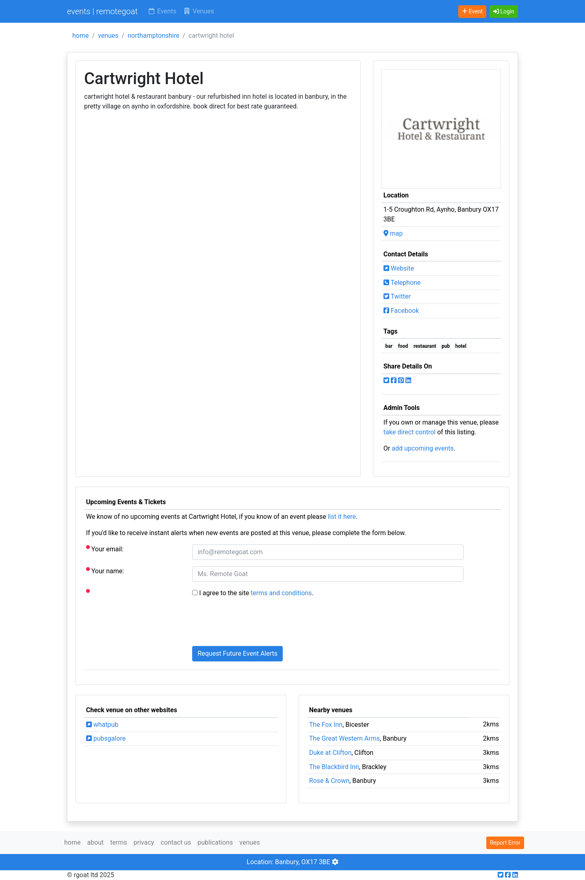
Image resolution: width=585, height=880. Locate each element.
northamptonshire (153, 35)
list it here (342, 516)
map (393, 233)
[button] (504, 11)
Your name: (105, 570)
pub (446, 346)
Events (161, 11)
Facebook (401, 310)
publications (215, 842)
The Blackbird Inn (334, 767)
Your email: (105, 548)
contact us (175, 842)
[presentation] (254, 623)
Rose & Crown (329, 781)
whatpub (102, 724)
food (403, 346)
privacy (144, 842)
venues (108, 35)
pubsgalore (106, 738)
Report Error (505, 842)
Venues (198, 11)
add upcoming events (423, 448)
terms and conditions (281, 593)
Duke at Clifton (330, 752)
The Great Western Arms (344, 738)
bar (389, 346)
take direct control (410, 432)
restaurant (425, 346)
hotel (460, 346)
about (95, 842)
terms (118, 842)
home (80, 35)
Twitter (397, 296)
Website (399, 268)
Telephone (402, 282)
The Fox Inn (325, 724)
